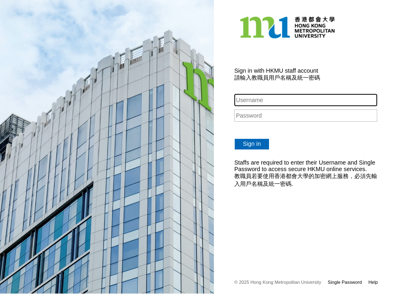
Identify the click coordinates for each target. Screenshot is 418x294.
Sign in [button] (252, 143)
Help (373, 282)
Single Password (345, 282)
